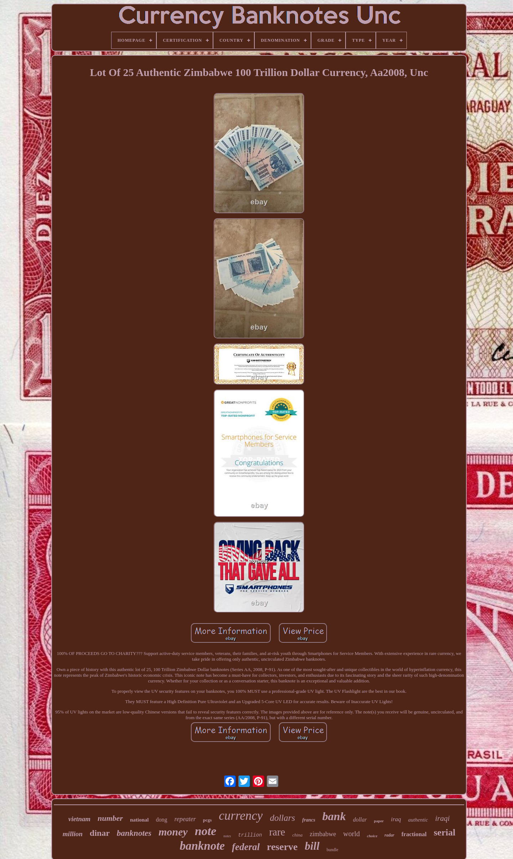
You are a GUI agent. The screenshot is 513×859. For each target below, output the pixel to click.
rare (277, 832)
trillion (250, 835)
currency (241, 816)
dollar (360, 820)
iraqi (442, 818)
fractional (414, 834)
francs (308, 820)
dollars (282, 818)
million (73, 834)
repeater (185, 819)
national (139, 820)
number (110, 818)
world (351, 834)
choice (372, 836)
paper (379, 821)
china (297, 835)
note (205, 831)
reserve (282, 846)
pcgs (207, 820)
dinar (100, 833)
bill (312, 846)
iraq (396, 819)
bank (334, 816)
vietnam (79, 819)
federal (246, 847)
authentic (418, 820)
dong (161, 820)
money (173, 832)
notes (227, 836)
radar (389, 835)
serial (445, 832)
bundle (332, 849)
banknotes (134, 833)
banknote (202, 845)
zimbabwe (323, 834)
